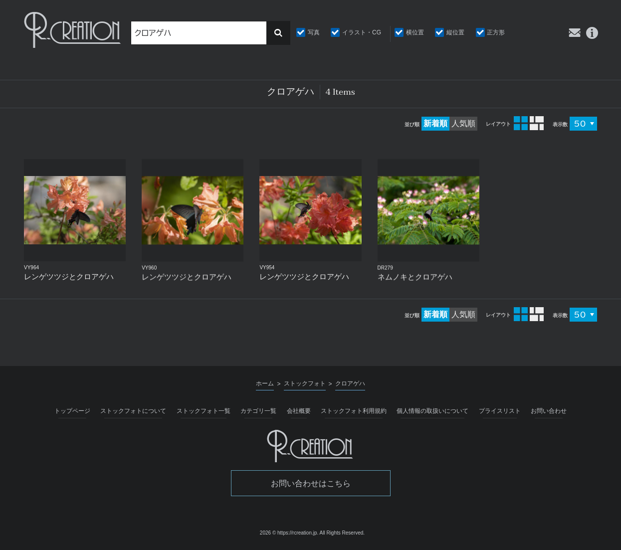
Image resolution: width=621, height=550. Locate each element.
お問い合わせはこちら (311, 483)
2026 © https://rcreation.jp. (289, 533)
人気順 (463, 123)
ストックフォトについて (133, 410)
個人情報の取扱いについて (432, 410)
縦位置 (455, 32)
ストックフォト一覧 (203, 410)
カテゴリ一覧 (258, 410)
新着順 (435, 123)
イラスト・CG (361, 32)
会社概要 (299, 410)
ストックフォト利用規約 (354, 410)
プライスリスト (500, 410)
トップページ (72, 410)
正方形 (496, 32)
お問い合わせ (549, 410)
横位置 (415, 32)
